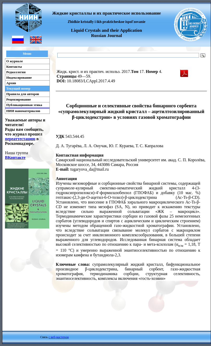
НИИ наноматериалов (23, 111)
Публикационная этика (24, 105)
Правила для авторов (22, 94)
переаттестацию (20, 139)
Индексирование (19, 77)
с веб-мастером (58, 337)
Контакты (14, 67)
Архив (11, 83)
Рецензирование (18, 99)
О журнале (14, 61)
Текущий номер (18, 88)
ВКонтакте (15, 157)
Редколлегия (16, 72)
